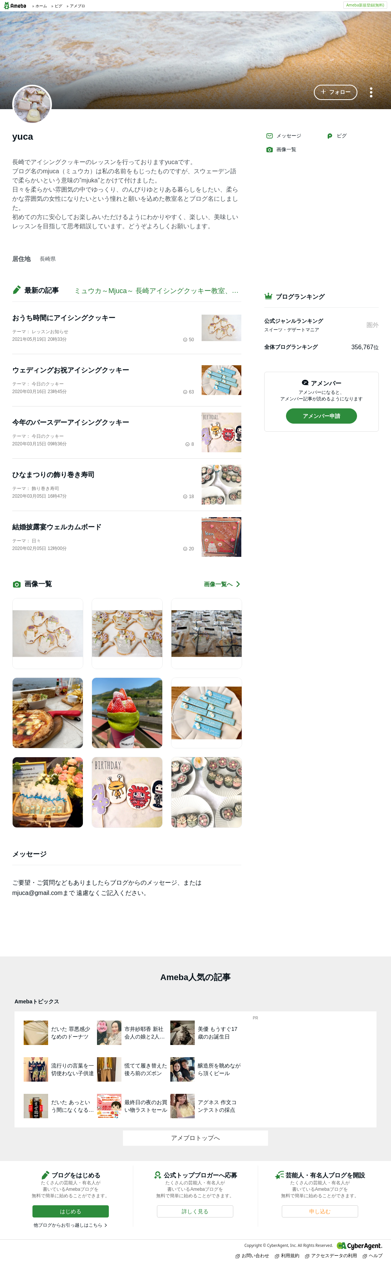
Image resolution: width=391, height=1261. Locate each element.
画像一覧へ (222, 584)
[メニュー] (371, 93)
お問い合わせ (252, 1255)
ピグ (336, 136)
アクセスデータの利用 (331, 1255)
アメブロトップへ (195, 1138)
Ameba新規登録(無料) (365, 5)
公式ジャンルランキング (293, 321)
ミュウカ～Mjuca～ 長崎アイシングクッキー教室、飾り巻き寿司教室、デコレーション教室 (214, 291)
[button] (335, 92)
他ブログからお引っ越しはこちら (68, 1225)
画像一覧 (281, 149)
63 (188, 392)
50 (188, 339)
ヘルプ (373, 1255)
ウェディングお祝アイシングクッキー (70, 370)
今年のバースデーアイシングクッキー (70, 422)
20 (188, 548)
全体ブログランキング (291, 347)
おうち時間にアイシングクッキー (63, 318)
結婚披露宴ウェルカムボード (57, 527)
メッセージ (283, 136)
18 (188, 496)
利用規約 (287, 1255)
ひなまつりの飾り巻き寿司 (53, 475)
